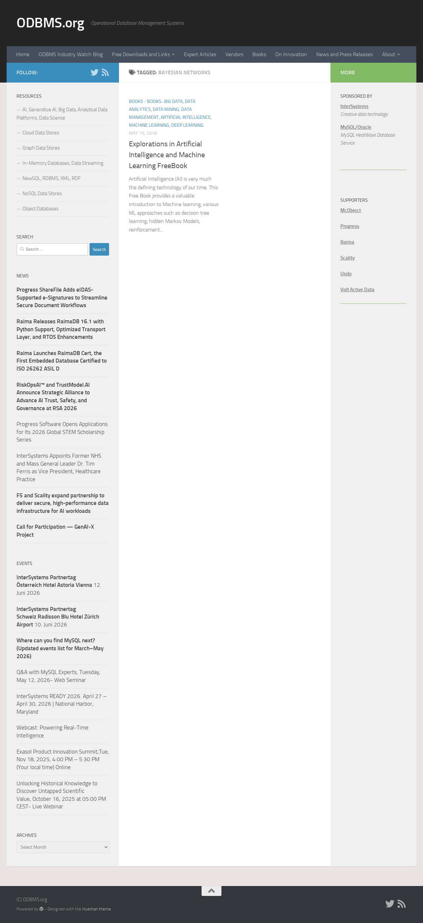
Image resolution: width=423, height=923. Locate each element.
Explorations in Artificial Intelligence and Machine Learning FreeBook (167, 155)
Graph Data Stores (41, 148)
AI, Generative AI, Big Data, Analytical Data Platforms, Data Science (62, 114)
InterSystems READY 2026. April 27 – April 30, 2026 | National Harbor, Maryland (62, 704)
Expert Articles (200, 54)
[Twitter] (94, 72)
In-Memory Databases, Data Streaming (62, 163)
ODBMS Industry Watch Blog (71, 54)
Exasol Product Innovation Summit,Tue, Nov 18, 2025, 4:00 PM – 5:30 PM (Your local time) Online (63, 759)
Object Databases (40, 209)
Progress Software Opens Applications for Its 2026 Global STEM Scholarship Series (62, 432)
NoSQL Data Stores (42, 193)
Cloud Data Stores (40, 133)
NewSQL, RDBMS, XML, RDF (51, 178)
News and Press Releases (344, 54)
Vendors (234, 54)
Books (259, 54)
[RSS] (105, 72)
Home (22, 54)
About (388, 54)
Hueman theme (96, 908)
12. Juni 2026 (59, 585)
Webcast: (28, 727)
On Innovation (291, 54)
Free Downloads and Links (141, 54)
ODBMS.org (50, 23)
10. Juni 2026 (58, 617)
